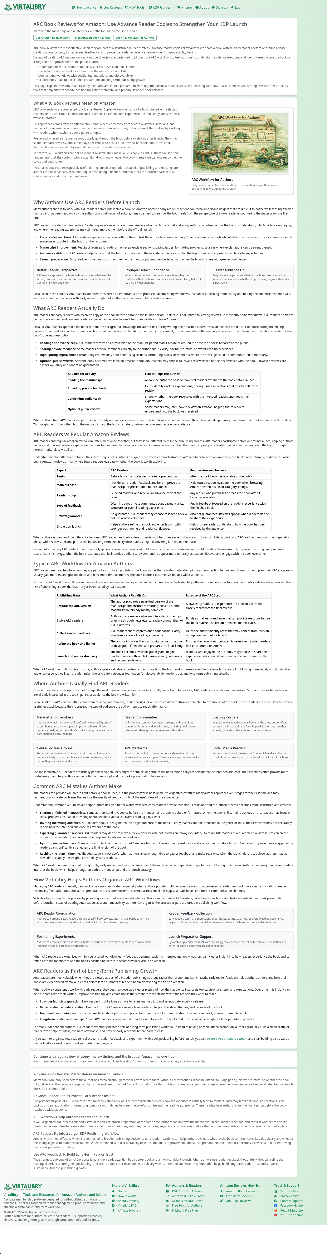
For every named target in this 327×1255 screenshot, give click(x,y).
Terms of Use (289, 1191)
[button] (161, 7)
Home (122, 1191)
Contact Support (291, 1201)
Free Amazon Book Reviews (92, 37)
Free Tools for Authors (187, 1206)
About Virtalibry (128, 1201)
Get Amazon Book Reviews (53, 37)
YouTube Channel (292, 1215)
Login (237, 7)
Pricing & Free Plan (185, 1210)
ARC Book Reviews (238, 1201)
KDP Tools (135, 7)
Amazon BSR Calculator (188, 1196)
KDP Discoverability (193, 1061)
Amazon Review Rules (163, 1061)
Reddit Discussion (292, 1210)
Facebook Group (291, 1206)
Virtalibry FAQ (127, 1206)
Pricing (184, 7)
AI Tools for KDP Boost (187, 1201)
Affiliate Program (129, 1210)
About (202, 7)
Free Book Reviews (239, 1196)
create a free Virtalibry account (227, 1039)
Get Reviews (110, 7)
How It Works (84, 7)
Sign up (220, 7)
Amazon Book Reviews (241, 1191)
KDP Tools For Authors (187, 1191)
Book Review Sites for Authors (135, 37)
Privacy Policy (289, 1196)
